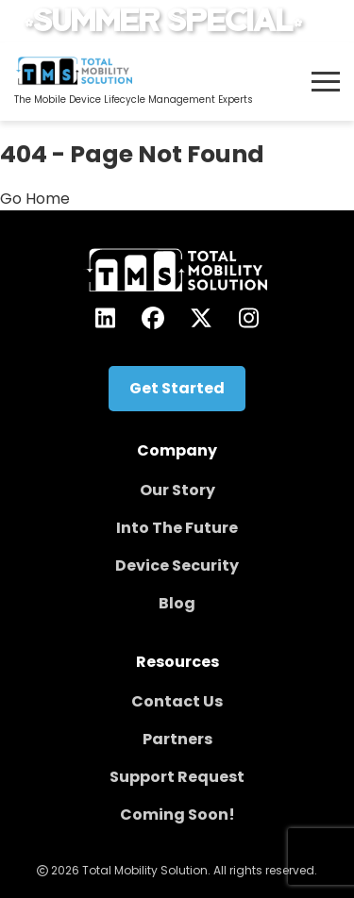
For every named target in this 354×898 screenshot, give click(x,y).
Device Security (177, 565)
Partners (177, 739)
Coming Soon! (177, 814)
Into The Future (177, 528)
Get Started (177, 388)
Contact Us (177, 701)
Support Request (177, 777)
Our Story (177, 490)
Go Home (35, 198)
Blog (177, 603)
